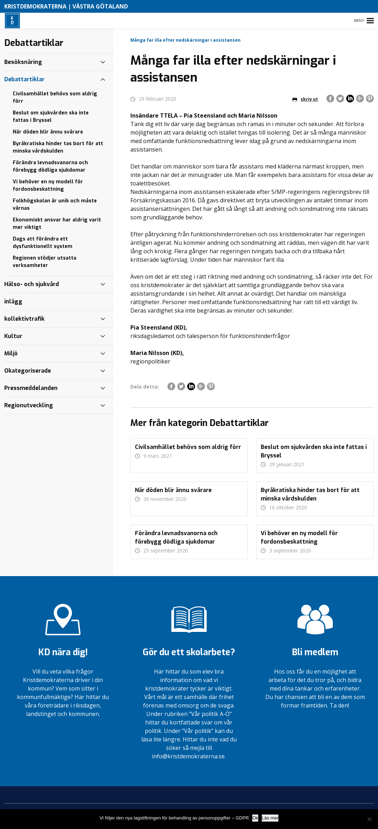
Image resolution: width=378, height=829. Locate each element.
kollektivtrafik (24, 318)
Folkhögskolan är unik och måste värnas (55, 204)
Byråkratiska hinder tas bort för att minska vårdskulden (58, 147)
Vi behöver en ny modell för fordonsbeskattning (48, 185)
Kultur (13, 336)
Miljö (11, 353)
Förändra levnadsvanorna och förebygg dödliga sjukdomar (50, 166)
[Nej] (369, 819)
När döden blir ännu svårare (48, 132)
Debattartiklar (24, 79)
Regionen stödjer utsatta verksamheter (44, 262)
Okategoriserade (27, 370)
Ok (255, 818)
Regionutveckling (28, 405)
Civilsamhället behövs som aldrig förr (55, 97)
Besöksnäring (23, 62)
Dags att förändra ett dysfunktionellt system (42, 243)
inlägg (13, 301)
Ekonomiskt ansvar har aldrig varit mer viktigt (57, 224)
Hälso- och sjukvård (31, 284)
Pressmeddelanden (31, 388)
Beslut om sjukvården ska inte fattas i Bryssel (51, 116)
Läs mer (270, 818)
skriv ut (305, 99)
